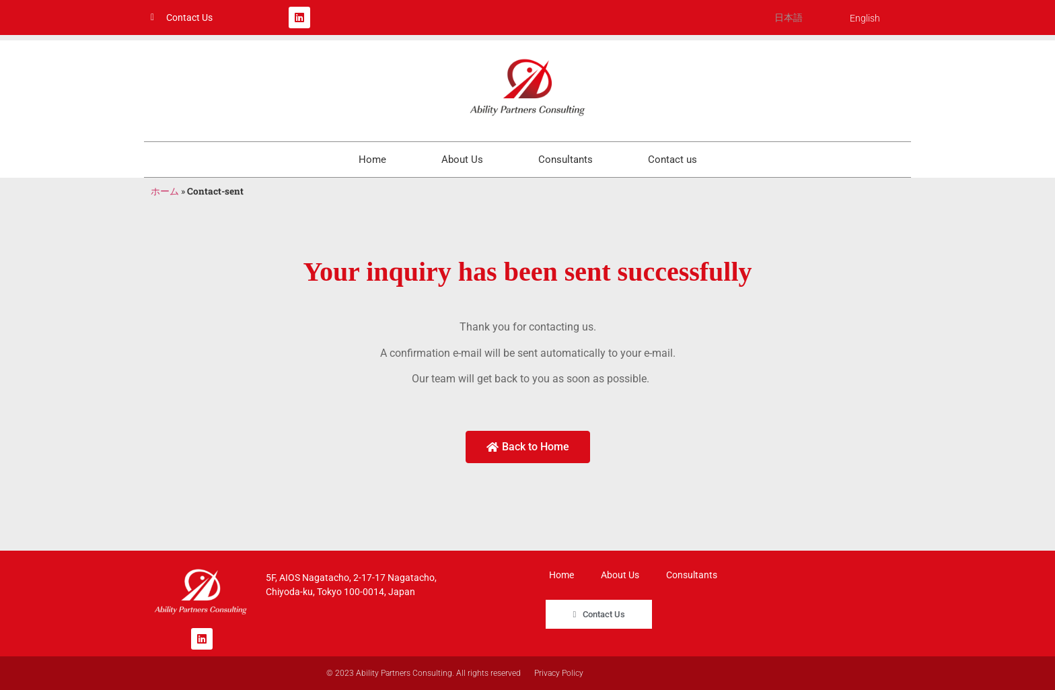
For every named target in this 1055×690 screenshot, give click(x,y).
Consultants (565, 159)
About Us (462, 159)
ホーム (165, 191)
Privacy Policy (558, 673)
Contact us (672, 159)
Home (372, 159)
